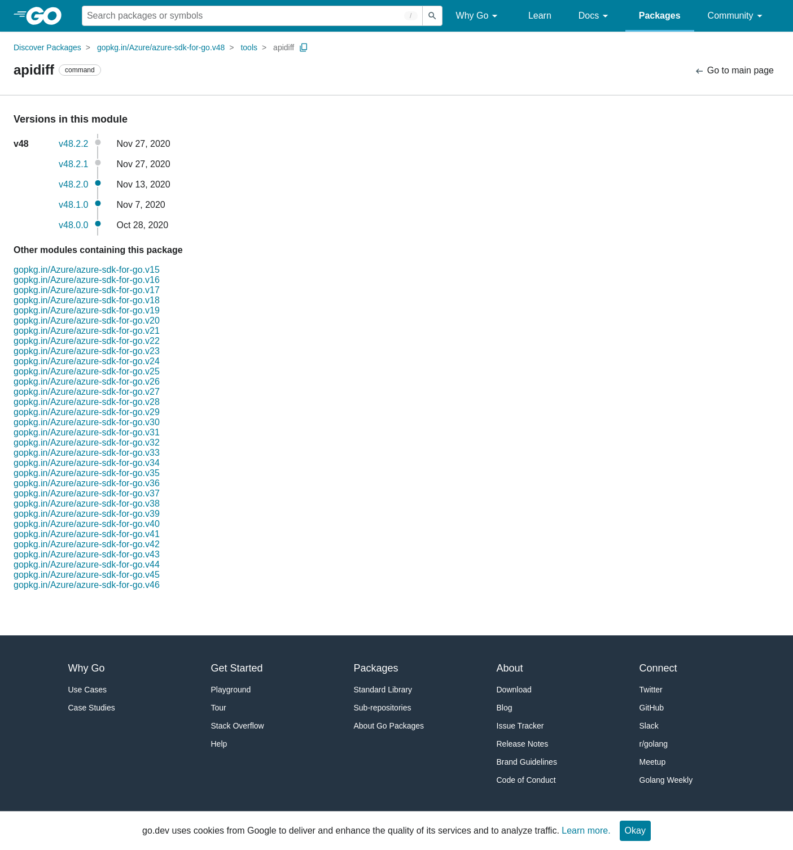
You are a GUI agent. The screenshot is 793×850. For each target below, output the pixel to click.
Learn (539, 15)
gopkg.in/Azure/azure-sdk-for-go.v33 (87, 452)
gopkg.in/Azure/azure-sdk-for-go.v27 (87, 391)
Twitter (651, 689)
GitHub (651, 707)
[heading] (48, 16)
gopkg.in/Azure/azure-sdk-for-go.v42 (87, 544)
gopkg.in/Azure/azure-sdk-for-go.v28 (87, 402)
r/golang (653, 743)
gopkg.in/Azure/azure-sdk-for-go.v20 (87, 320)
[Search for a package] (252, 16)
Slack (649, 725)
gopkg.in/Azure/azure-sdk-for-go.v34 (87, 463)
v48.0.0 (73, 225)
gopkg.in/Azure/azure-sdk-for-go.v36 (87, 483)
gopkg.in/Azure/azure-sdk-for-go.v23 (87, 351)
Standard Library (383, 689)
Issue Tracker (520, 725)
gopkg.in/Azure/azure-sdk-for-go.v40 (87, 524)
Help (219, 743)
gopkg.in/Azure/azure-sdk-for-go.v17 (87, 290)
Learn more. (586, 830)
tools (248, 47)
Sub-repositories (382, 707)
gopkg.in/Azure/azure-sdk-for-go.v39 (87, 513)
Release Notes (523, 743)
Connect (658, 668)
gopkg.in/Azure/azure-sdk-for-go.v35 (87, 473)
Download (514, 689)
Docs (595, 16)
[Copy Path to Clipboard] (304, 47)
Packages (660, 15)
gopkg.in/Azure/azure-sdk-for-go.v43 (87, 554)
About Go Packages (389, 725)
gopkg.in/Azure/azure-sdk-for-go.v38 (87, 503)
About (510, 668)
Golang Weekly (666, 779)
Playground (231, 689)
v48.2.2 (73, 144)
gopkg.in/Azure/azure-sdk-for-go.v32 (87, 442)
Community (737, 16)
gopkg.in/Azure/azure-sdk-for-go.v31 (87, 432)
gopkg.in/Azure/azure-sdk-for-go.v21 (87, 330)
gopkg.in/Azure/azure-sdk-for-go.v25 (87, 371)
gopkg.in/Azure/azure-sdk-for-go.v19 (87, 310)
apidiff (283, 47)
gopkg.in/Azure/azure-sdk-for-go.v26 (87, 381)
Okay (635, 830)
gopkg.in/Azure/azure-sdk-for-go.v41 (87, 534)
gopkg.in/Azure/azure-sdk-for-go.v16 (87, 280)
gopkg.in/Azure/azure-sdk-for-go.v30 (87, 422)
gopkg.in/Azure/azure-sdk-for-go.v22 (87, 341)
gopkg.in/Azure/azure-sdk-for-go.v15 (87, 269)
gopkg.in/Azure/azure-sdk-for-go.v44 (87, 564)
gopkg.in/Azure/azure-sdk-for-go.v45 (87, 574)
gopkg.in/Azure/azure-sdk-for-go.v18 (87, 300)
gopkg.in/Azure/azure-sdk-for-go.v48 (161, 47)
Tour (218, 707)
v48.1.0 (73, 205)
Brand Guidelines (527, 761)
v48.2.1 (73, 164)
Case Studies (91, 707)
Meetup (652, 761)
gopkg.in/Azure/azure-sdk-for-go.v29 (87, 412)
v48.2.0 (73, 184)
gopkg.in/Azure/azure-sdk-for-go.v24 (87, 361)
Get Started (237, 668)
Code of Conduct (526, 779)
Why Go (478, 16)
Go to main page (734, 71)
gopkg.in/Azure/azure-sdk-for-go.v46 (87, 585)
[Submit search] (432, 16)
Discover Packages (47, 47)
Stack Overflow (237, 725)
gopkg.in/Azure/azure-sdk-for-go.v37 (87, 493)
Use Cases (87, 689)
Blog (504, 707)
